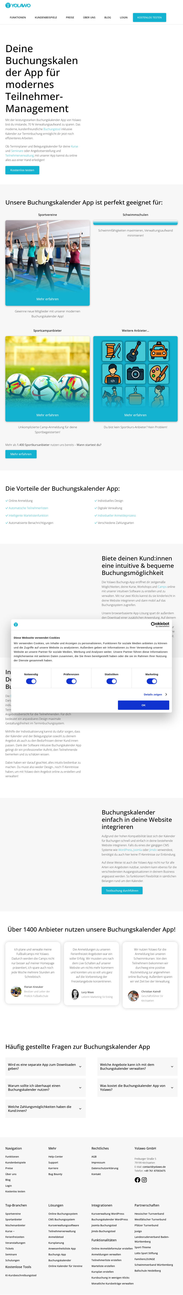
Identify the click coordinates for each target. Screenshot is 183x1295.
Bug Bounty (55, 1174)
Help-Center (55, 1157)
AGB (94, 1157)
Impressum (98, 1163)
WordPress (125, 850)
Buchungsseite (19, 696)
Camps (162, 587)
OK (144, 686)
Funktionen (18, 17)
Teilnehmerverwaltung (19, 155)
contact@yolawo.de (154, 1167)
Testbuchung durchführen (124, 891)
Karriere (53, 1168)
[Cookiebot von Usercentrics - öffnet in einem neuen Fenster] (153, 606)
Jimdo (153, 850)
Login (124, 17)
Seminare (17, 151)
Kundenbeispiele (46, 17)
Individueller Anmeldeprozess (117, 516)
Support (53, 1163)
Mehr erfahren (22, 454)
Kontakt (96, 1174)
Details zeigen (153, 675)
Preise (70, 17)
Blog (107, 17)
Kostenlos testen (149, 17)
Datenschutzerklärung (105, 1168)
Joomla (137, 850)
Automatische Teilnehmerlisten (28, 508)
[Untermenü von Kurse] (13, 1231)
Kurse (74, 146)
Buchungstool (52, 129)
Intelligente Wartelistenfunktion (26, 516)
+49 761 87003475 (154, 1171)
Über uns (89, 17)
